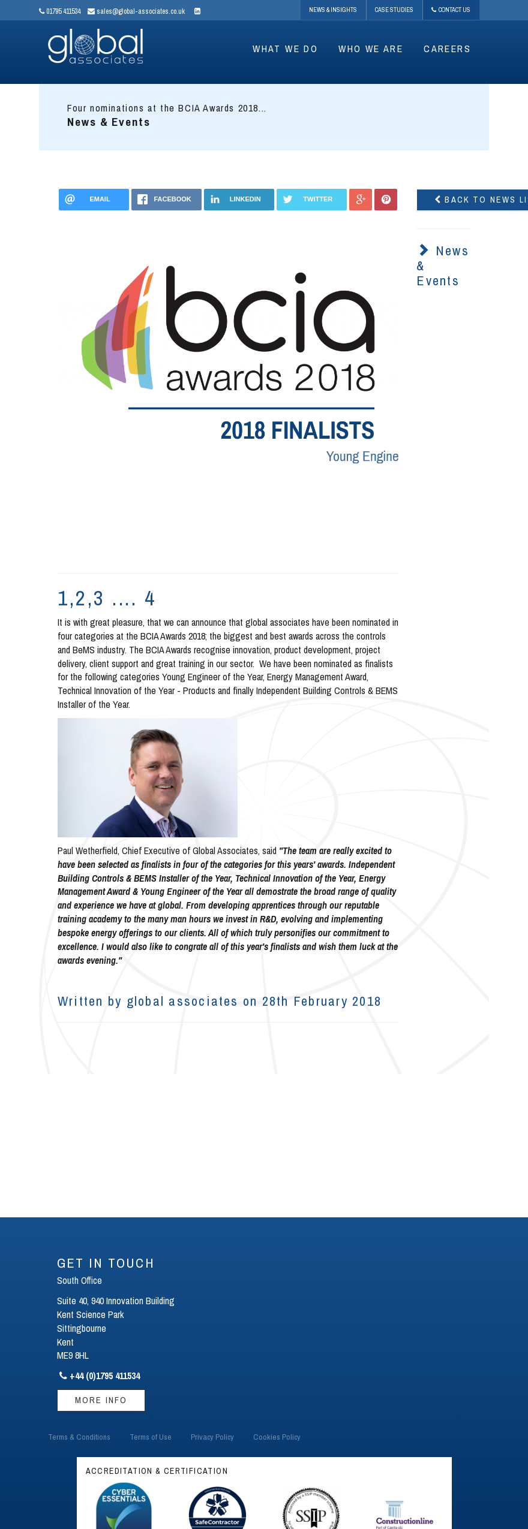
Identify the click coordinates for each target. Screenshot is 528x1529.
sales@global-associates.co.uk (136, 11)
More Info (101, 1400)
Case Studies (394, 9)
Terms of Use (151, 1436)
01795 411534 (59, 11)
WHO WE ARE (370, 48)
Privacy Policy (212, 1436)
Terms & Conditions (79, 1436)
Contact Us (450, 9)
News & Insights (333, 9)
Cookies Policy (277, 1436)
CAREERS (447, 48)
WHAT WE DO (285, 48)
